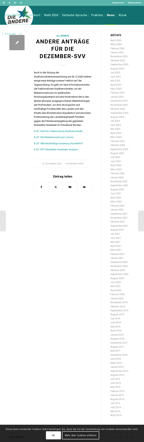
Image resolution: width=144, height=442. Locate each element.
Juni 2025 (115, 76)
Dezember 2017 (119, 342)
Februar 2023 (117, 173)
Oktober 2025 (117, 60)
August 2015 (117, 375)
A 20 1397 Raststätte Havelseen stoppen (56, 149)
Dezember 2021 (119, 213)
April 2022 (115, 197)
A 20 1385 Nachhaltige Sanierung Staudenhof (58, 143)
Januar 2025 (117, 96)
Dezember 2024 (119, 100)
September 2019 (119, 310)
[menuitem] (118, 3)
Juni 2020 (115, 282)
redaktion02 (76, 164)
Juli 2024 (115, 120)
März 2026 (116, 44)
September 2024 (119, 113)
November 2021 (119, 217)
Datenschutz (134, 3)
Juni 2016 (115, 358)
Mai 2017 (115, 350)
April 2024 (115, 133)
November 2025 (119, 56)
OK (53, 435)
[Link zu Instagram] (15, 3)
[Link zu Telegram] (21, 3)
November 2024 (119, 104)
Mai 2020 (115, 286)
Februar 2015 (117, 391)
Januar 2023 (117, 177)
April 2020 (115, 290)
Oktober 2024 (117, 108)
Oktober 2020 (117, 270)
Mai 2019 (115, 326)
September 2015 (119, 371)
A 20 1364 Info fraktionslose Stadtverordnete (58, 131)
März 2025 (116, 88)
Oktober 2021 (117, 221)
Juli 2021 (115, 233)
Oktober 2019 (117, 306)
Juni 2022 (115, 193)
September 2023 (119, 149)
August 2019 (117, 314)
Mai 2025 (115, 80)
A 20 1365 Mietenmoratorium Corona (54, 137)
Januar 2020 (117, 298)
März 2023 (116, 169)
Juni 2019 (115, 322)
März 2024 (116, 137)
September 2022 (119, 185)
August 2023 (117, 153)
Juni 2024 (115, 125)
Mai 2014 (115, 411)
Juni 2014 (115, 407)
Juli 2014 (115, 403)
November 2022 (119, 181)
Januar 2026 (117, 52)
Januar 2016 (117, 366)
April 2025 (115, 84)
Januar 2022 (117, 209)
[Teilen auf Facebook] (41, 187)
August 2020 (117, 278)
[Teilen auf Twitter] (56, 187)
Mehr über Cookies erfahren (81, 435)
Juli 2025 (115, 72)
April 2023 (115, 165)
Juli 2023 (115, 157)
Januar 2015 (117, 395)
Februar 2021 (117, 254)
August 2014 (117, 399)
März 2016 (116, 362)
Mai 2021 (115, 242)
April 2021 (115, 246)
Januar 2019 (117, 334)
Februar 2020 (117, 294)
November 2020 (119, 266)
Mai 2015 (115, 387)
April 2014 (115, 415)
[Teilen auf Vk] (70, 187)
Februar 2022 (117, 205)
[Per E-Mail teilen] (84, 187)
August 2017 (117, 346)
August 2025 (117, 68)
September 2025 (119, 64)
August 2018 (117, 338)
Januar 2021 (117, 258)
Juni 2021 (115, 237)
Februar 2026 (117, 48)
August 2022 (117, 189)
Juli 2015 (115, 378)
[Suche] (21, 34)
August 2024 (117, 116)
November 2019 (119, 302)
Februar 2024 (117, 141)
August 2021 (117, 229)
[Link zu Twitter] (4, 3)
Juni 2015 (115, 383)
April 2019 (115, 330)
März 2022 (116, 201)
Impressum (118, 3)
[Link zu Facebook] (9, 3)
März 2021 (116, 249)
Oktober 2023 (117, 145)
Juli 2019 (115, 318)
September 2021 (119, 225)
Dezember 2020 (119, 262)
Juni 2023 (115, 161)
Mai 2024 (115, 129)
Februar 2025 (117, 92)
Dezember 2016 (119, 354)
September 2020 (119, 274)
